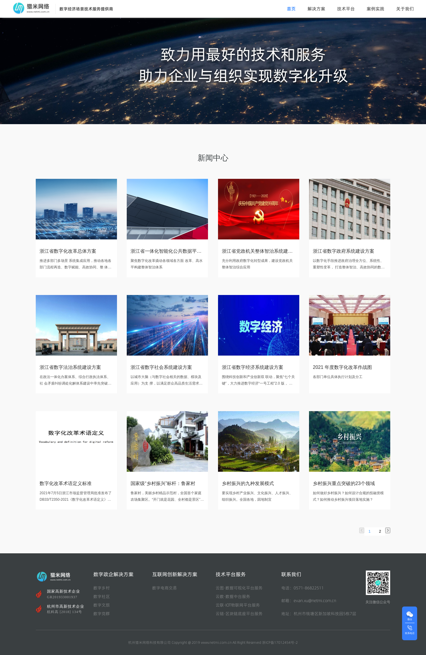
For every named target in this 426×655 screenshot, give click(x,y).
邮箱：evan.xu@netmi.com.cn (308, 601)
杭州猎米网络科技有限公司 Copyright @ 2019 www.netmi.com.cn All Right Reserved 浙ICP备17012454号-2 (213, 642)
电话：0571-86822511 (302, 588)
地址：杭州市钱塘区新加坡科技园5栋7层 (318, 614)
